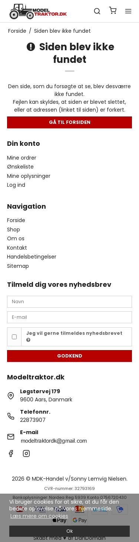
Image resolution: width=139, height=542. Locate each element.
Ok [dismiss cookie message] (69, 531)
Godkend (69, 356)
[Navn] (69, 301)
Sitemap (18, 266)
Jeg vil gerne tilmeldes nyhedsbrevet (74, 336)
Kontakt (17, 247)
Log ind (16, 185)
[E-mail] (69, 317)
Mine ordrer (21, 157)
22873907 (33, 420)
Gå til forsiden (69, 122)
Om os (15, 238)
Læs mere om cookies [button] (39, 516)
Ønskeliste (20, 166)
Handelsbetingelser (31, 256)
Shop (13, 229)
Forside (16, 220)
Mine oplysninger (28, 176)
